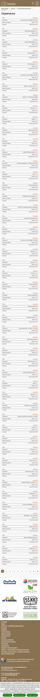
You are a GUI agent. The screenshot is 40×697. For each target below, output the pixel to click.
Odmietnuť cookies (19, 695)
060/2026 (35, 326)
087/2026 (35, 39)
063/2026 (35, 293)
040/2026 (35, 546)
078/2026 (35, 128)
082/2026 (35, 73)
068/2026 (35, 260)
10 (37, 571)
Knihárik (3, 638)
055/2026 (35, 403)
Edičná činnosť (5, 636)
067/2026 (35, 249)
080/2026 (35, 117)
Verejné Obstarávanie (7, 653)
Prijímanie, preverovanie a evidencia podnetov (15, 651)
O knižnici (13, 8)
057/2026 (35, 359)
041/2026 (35, 557)
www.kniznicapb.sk (11, 675)
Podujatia (4, 630)
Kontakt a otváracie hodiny (9, 647)
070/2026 (35, 216)
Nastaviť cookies (32, 695)
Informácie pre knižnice (8, 642)
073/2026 (35, 161)
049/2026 (35, 480)
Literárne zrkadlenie (7, 640)
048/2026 (35, 469)
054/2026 (35, 414)
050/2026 (35, 436)
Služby (3, 624)
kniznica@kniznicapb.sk (12, 673)
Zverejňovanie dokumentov (24, 8)
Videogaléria (5, 646)
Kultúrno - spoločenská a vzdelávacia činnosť (15, 649)
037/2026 (35, 513)
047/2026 (35, 458)
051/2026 (35, 425)
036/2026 (35, 502)
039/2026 (35, 535)
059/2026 (35, 337)
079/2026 (35, 106)
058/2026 (35, 348)
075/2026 (35, 183)
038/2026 (35, 524)
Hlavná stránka (4, 8)
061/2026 (35, 315)
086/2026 (35, 28)
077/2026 (35, 139)
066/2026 (35, 238)
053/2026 (35, 381)
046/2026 (35, 447)
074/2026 (35, 172)
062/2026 (35, 304)
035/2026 (35, 491)
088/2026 (35, 17)
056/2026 (35, 370)
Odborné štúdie (6, 634)
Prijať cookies (7, 695)
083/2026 (35, 84)
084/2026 (35, 50)
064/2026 (35, 282)
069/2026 (35, 227)
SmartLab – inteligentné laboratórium (12, 626)
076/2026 (35, 150)
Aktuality (4, 628)
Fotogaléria (4, 644)
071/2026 (35, 205)
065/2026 (35, 271)
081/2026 (35, 95)
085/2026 (35, 62)
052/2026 (35, 392)
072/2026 (35, 194)
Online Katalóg (5, 632)
